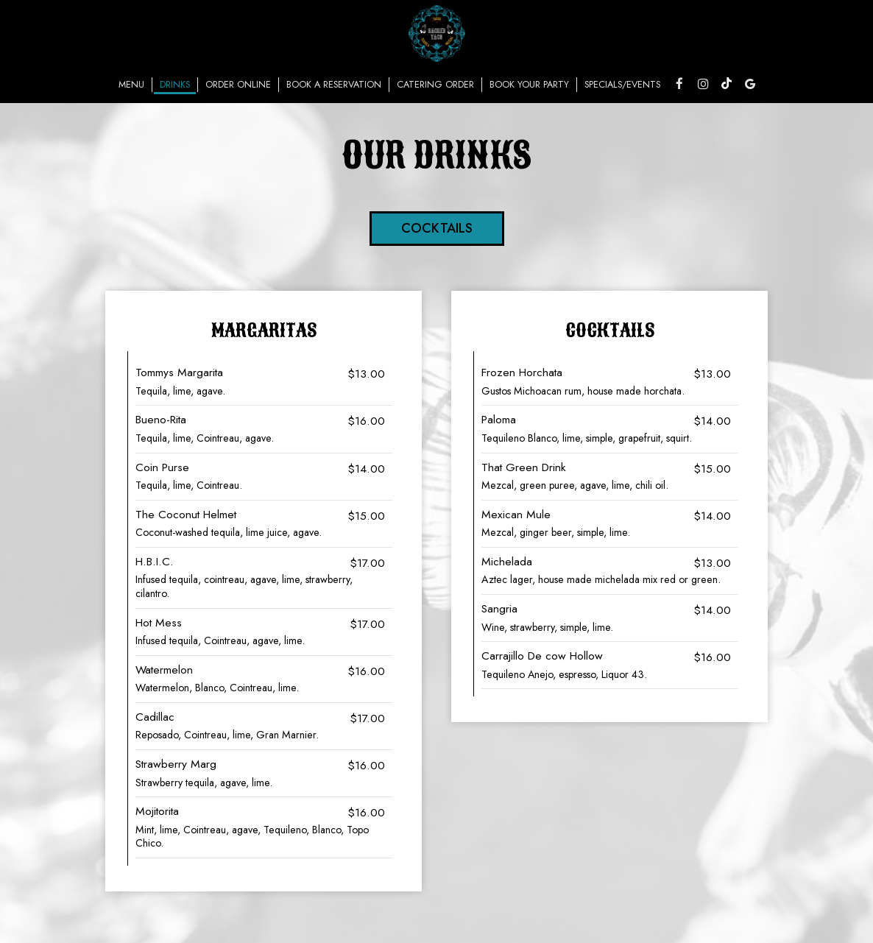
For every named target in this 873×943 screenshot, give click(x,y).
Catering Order (435, 84)
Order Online (238, 84)
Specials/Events (622, 84)
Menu (131, 84)
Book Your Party (529, 84)
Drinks (175, 84)
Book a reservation (333, 84)
